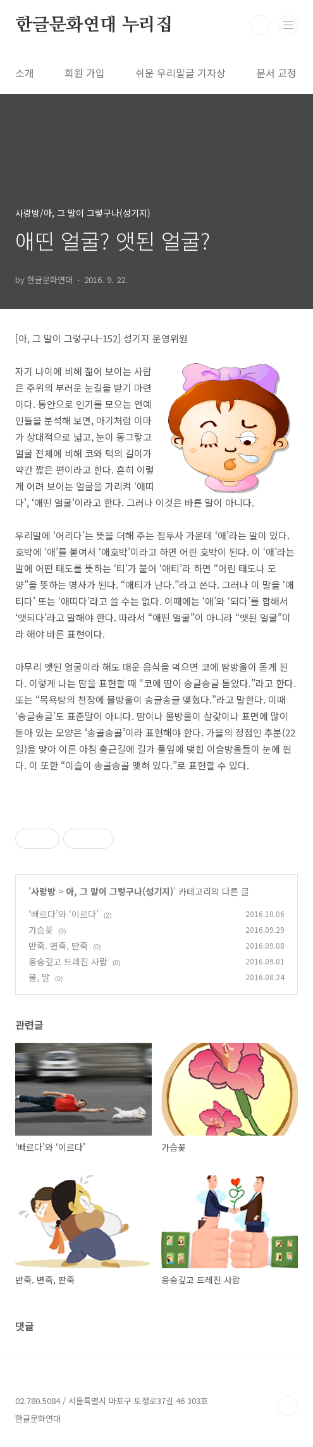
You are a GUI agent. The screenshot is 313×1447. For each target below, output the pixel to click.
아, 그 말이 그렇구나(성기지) (119, 891)
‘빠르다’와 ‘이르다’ (63, 914)
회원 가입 (84, 72)
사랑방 (43, 891)
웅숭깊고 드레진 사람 (67, 961)
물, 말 (39, 977)
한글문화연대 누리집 (94, 25)
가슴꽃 (40, 929)
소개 (24, 72)
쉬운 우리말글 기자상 (180, 72)
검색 (259, 25)
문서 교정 (276, 72)
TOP (288, 1406)
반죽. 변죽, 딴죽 (58, 945)
